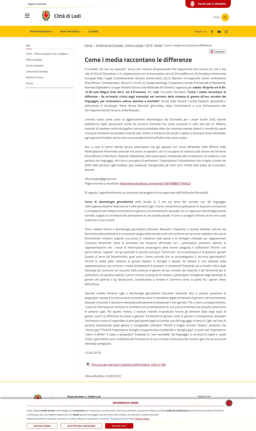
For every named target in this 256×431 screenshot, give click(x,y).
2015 (149, 45)
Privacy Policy (142, 419)
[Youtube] (219, 31)
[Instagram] (226, 31)
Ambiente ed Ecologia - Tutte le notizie (119, 45)
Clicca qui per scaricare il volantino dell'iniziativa (126, 365)
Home (88, 45)
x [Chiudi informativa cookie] (229, 403)
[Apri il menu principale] (31, 17)
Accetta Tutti (119, 426)
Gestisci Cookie (42, 426)
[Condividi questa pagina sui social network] (217, 51)
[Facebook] (212, 31)
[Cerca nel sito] (221, 17)
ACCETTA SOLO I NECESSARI (81, 426)
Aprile (158, 45)
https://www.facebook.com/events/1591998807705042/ (155, 184)
